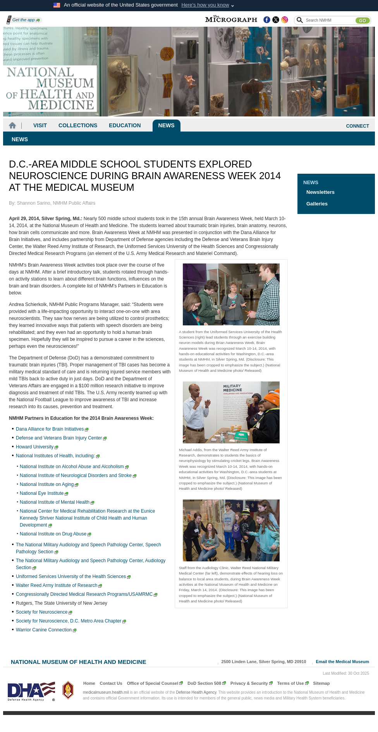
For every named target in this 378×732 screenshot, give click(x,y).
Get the (26, 19)
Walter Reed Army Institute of (59, 585)
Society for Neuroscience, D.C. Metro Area (71, 621)
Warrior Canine (46, 630)
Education (125, 125)
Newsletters (320, 192)
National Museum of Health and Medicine (78, 661)
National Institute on (49, 484)
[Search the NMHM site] (330, 20)
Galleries (317, 204)
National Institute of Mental (57, 502)
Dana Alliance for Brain (52, 429)
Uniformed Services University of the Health (73, 576)
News (166, 125)
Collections (77, 125)
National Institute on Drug (55, 534)
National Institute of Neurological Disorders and (78, 475)
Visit (40, 125)
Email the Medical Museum (342, 661)
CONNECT (357, 126)
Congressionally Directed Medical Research (86, 594)
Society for (44, 612)
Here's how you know (205, 5)
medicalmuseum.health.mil (106, 692)
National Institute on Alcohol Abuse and (74, 466)
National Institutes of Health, (58, 455)
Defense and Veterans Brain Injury (61, 438)
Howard (37, 447)
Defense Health (196, 692)
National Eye (44, 493)
